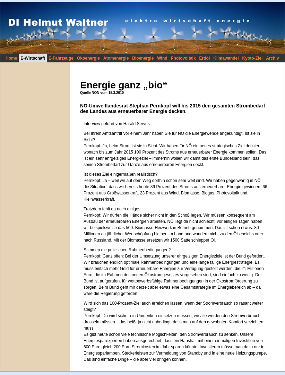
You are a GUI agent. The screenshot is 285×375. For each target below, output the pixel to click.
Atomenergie (116, 58)
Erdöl (204, 58)
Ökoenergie (88, 58)
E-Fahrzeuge (61, 58)
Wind (162, 58)
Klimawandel (226, 58)
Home (11, 58)
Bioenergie (143, 58)
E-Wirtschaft (32, 58)
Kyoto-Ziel (252, 58)
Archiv (272, 58)
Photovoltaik (183, 58)
